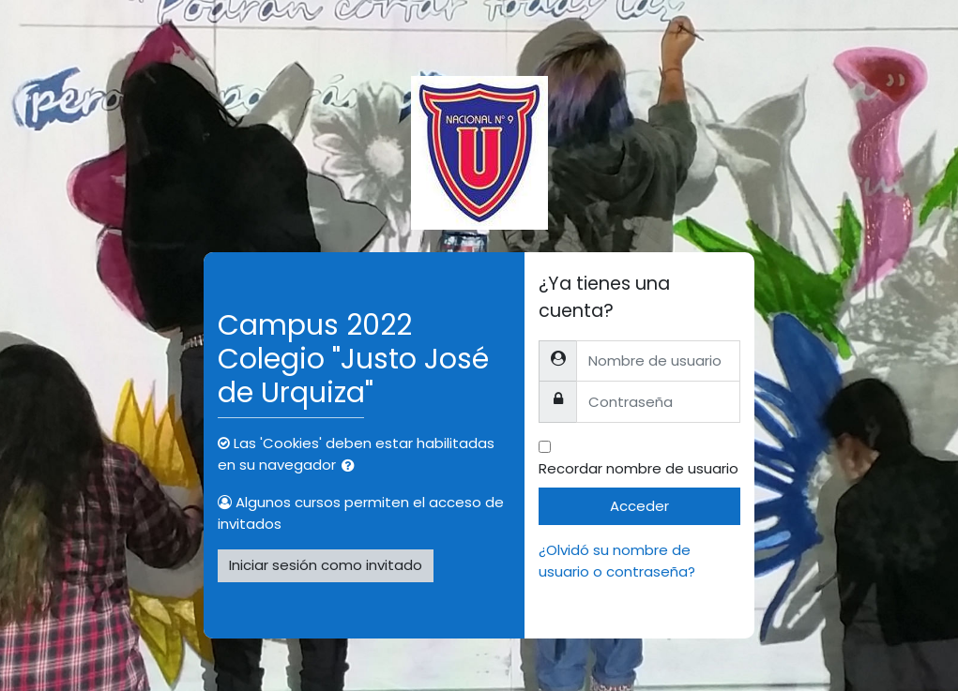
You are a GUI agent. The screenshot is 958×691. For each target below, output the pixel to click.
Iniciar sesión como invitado (325, 565)
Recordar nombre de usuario (638, 468)
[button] (352, 466)
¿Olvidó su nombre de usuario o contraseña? (617, 560)
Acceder (639, 506)
